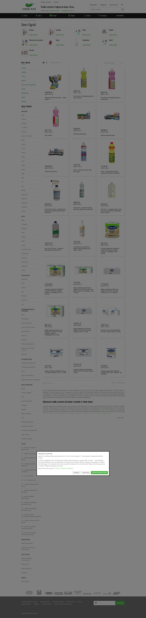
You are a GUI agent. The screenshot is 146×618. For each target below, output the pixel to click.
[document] (73, 463)
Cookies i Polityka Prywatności (64, 468)
